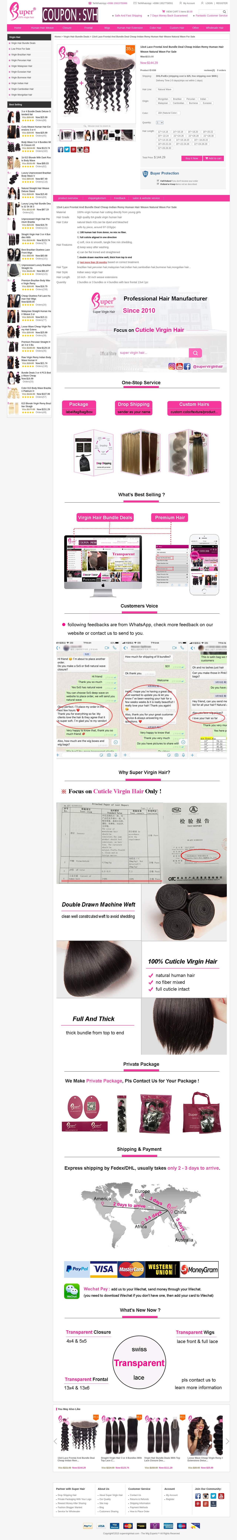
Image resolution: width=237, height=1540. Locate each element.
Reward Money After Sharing (71, 1503)
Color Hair (155, 27)
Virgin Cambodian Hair (21, 89)
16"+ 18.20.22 (201, 140)
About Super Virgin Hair (110, 1495)
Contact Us (134, 1495)
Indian (203, 99)
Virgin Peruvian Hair (20, 60)
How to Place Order (138, 1511)
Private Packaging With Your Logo (73, 1499)
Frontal (88, 27)
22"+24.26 (178, 136)
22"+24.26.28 (200, 144)
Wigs (107, 27)
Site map (103, 1503)
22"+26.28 (193, 136)
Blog (101, 1507)
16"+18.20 (193, 132)
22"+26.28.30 (164, 148)
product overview (68, 198)
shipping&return (97, 198)
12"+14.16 (163, 132)
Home (17, 27)
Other (195, 27)
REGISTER (222, 3)
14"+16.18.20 (182, 140)
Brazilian (177, 99)
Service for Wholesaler (68, 1511)
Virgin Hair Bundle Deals (22, 43)
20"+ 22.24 (163, 136)
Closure (67, 27)
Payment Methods (138, 1507)
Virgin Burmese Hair (20, 77)
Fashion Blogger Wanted (69, 1507)
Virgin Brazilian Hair (20, 54)
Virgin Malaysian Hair (20, 66)
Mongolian (163, 99)
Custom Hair (177, 27)
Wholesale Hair (215, 27)
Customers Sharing (108, 1511)
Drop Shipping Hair (66, 1495)
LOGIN (209, 3)
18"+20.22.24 (164, 144)
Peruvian (190, 99)
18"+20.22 (208, 132)
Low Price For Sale (19, 49)
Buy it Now (192, 158)
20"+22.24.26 (182, 144)
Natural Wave (164, 89)
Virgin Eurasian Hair (20, 72)
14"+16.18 (178, 132)
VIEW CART (172, 11)
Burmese (193, 103)
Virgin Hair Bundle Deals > (77, 36)
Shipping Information (139, 1503)
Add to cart (213, 158)
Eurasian (207, 103)
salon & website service (146, 198)
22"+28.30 (208, 136)
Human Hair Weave (42, 27)
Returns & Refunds (138, 1499)
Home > (59, 36)
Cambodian (178, 103)
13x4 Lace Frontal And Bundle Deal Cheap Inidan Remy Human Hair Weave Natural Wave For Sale (143, 36)
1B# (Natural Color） (168, 113)
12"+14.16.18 (164, 140)
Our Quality (104, 1499)
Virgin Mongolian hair (20, 95)
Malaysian (163, 103)
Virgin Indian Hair (18, 83)
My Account (187, 3)
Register (169, 1499)
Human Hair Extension (130, 27)
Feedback (119, 198)
